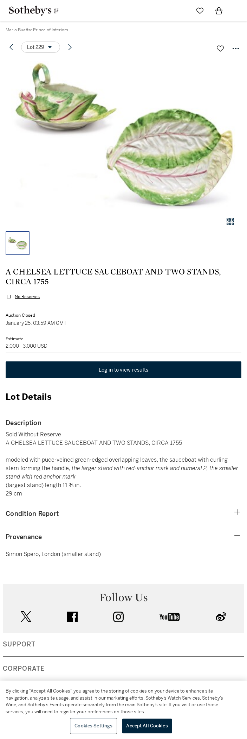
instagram (118, 617)
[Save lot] (220, 48)
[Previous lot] (11, 47)
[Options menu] (40, 47)
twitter (26, 616)
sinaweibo (221, 616)
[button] (123, 134)
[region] (123, 710)
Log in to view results (124, 370)
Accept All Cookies (147, 726)
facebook (72, 617)
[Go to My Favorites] (199, 11)
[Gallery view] (230, 221)
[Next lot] (70, 47)
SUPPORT (19, 644)
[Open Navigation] (237, 10)
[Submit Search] (180, 10)
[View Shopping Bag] (219, 11)
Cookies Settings (93, 726)
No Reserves (27, 296)
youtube (170, 617)
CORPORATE (24, 668)
